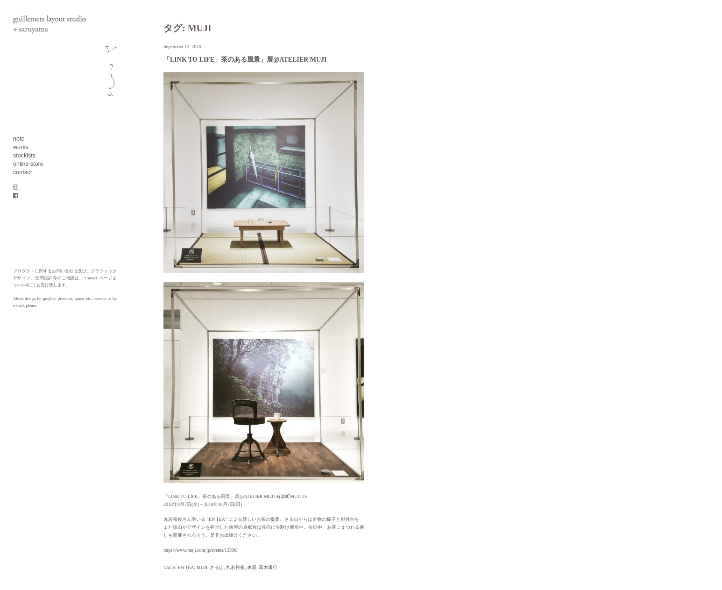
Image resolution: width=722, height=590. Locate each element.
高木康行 (268, 567)
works (20, 147)
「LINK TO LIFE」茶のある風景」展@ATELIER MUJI (244, 59)
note (18, 138)
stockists (24, 155)
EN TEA (186, 567)
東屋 (251, 567)
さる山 (217, 567)
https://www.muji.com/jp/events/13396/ (200, 550)
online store (28, 164)
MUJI (202, 567)
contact (22, 172)
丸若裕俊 (235, 567)
